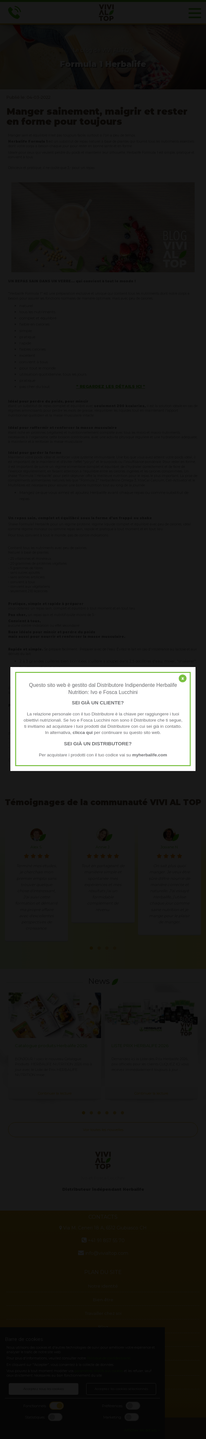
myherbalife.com (149, 754)
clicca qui (83, 732)
